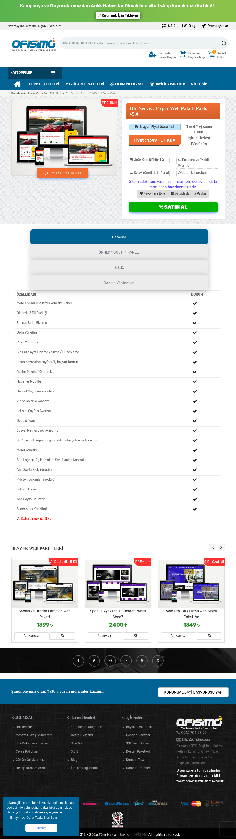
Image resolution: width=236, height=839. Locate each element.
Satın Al (173, 207)
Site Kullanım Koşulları (32, 743)
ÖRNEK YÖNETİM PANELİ (119, 252)
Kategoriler (21, 73)
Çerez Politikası (27, 752)
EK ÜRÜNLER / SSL (127, 84)
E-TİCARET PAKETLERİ (84, 84)
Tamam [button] (41, 827)
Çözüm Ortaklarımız (30, 760)
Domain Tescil (136, 760)
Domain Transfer (138, 768)
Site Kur (76, 743)
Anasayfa (33, 93)
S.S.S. (169, 26)
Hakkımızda (24, 727)
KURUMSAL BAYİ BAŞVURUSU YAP (193, 692)
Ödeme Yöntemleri (119, 283)
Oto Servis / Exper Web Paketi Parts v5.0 (90, 93)
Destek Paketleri (138, 752)
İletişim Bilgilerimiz (84, 768)
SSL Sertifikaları (137, 743)
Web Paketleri (52, 93)
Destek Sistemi (82, 735)
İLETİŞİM (199, 84)
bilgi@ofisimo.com (196, 739)
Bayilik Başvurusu (139, 727)
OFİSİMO (140, 834)
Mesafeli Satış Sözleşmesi (35, 735)
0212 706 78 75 (193, 733)
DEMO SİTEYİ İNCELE (62, 173)
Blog (188, 26)
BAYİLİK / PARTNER (167, 84)
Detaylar (119, 237)
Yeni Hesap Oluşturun (87, 727)
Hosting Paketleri (138, 735)
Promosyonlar (215, 26)
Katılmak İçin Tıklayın (118, 15)
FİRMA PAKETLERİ (43, 84)
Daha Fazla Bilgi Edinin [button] (42, 817)
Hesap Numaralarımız (31, 768)
